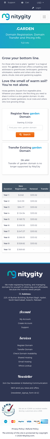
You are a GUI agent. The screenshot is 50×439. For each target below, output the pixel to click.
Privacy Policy (18, 429)
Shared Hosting (25, 357)
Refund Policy (32, 429)
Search (25, 134)
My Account (25, 319)
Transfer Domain (25, 349)
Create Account (25, 323)
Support (9, 2)
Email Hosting (25, 361)
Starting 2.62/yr (25, 122)
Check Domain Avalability (25, 353)
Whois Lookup (25, 366)
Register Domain (25, 345)
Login (36, 8)
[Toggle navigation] (44, 16)
